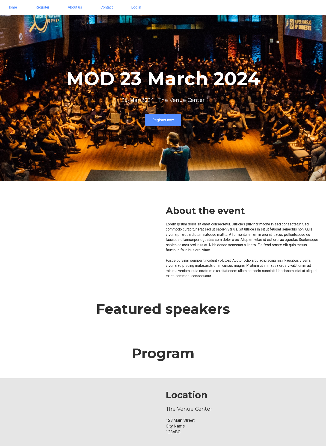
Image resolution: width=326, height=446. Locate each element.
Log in (136, 7)
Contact (107, 7)
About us (75, 7)
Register (42, 7)
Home (12, 7)
